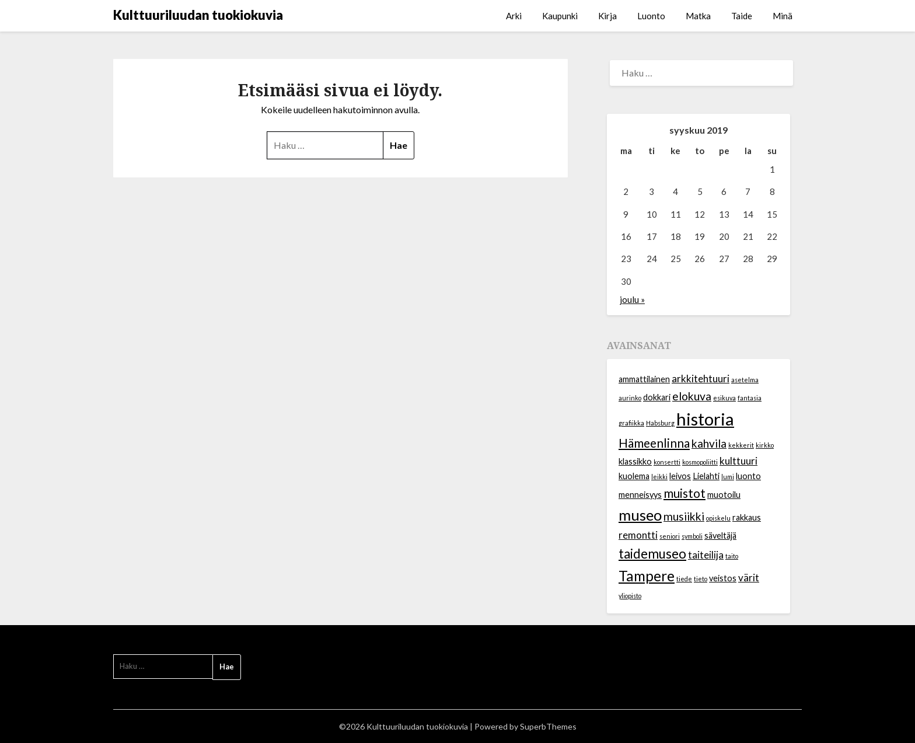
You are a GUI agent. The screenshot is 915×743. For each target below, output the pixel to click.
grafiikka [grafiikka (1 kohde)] (631, 423)
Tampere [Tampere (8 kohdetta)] (647, 575)
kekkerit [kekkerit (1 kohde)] (741, 445)
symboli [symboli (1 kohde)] (692, 536)
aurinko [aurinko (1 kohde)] (630, 398)
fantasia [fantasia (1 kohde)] (750, 398)
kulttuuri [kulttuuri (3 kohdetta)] (738, 461)
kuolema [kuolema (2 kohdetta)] (634, 476)
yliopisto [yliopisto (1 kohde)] (630, 595)
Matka (698, 16)
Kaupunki (560, 16)
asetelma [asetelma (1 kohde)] (745, 379)
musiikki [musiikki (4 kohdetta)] (683, 516)
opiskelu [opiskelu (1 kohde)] (718, 518)
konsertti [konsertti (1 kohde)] (667, 462)
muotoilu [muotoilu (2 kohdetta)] (724, 495)
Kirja (607, 16)
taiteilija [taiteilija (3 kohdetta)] (706, 555)
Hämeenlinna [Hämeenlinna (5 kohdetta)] (654, 442)
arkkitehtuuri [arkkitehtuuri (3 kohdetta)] (700, 378)
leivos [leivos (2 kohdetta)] (680, 476)
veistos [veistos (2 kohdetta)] (722, 578)
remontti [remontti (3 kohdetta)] (638, 535)
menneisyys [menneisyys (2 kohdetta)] (640, 495)
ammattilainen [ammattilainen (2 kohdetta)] (644, 379)
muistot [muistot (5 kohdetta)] (684, 493)
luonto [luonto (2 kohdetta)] (748, 476)
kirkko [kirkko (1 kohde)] (765, 445)
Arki (514, 16)
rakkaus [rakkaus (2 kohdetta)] (746, 517)
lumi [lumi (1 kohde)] (727, 476)
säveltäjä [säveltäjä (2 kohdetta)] (720, 535)
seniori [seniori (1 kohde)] (669, 536)
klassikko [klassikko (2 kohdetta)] (635, 461)
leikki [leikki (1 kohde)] (659, 476)
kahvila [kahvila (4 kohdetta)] (709, 443)
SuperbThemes (548, 726)
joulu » (632, 299)
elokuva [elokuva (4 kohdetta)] (691, 396)
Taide (741, 16)
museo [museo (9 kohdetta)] (640, 515)
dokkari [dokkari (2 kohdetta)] (656, 397)
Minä (782, 16)
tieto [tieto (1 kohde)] (700, 578)
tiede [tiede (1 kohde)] (684, 578)
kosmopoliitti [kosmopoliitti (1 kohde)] (700, 462)
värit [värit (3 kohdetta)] (748, 577)
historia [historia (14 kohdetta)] (705, 419)
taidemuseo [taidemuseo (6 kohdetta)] (652, 553)
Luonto (651, 16)
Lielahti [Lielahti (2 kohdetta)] (706, 476)
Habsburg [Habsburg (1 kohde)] (660, 423)
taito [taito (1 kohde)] (731, 556)
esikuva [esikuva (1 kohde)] (724, 398)
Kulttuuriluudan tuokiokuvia (198, 15)
